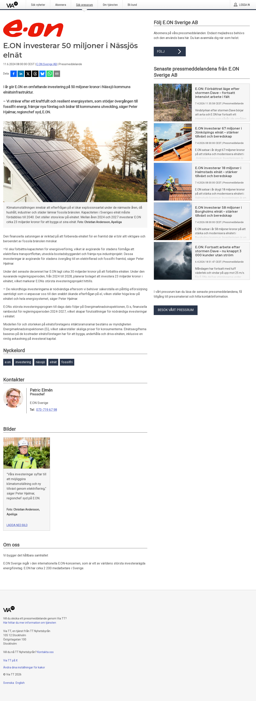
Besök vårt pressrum (176, 310)
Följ (170, 52)
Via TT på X (10, 660)
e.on (8, 362)
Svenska (8, 682)
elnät (53, 362)
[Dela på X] (28, 74)
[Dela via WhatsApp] (49, 74)
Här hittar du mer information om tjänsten (29, 622)
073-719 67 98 (46, 410)
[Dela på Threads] (35, 74)
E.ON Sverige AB (46, 64)
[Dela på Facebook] (13, 74)
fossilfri (67, 362)
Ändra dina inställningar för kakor (24, 667)
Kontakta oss (45, 652)
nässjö (40, 362)
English (20, 682)
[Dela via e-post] (57, 74)
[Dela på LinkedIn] (21, 74)
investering (23, 362)
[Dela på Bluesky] (42, 74)
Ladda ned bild (17, 525)
